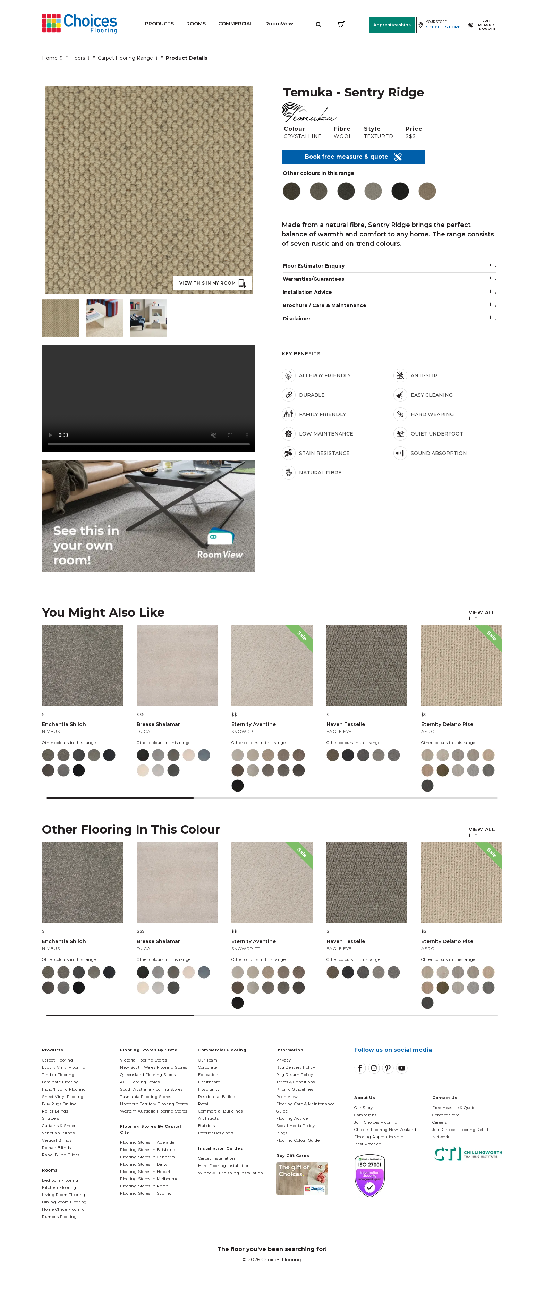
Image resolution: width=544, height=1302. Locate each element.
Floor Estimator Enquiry (389, 265)
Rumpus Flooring (59, 1216)
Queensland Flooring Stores (148, 1074)
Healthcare (209, 1082)
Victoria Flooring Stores (143, 1060)
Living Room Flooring (63, 1194)
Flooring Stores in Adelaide (147, 1142)
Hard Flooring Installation (224, 1165)
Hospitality (209, 1089)
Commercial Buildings (220, 1111)
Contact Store (445, 1115)
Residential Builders (218, 1096)
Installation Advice (389, 292)
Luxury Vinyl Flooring (64, 1067)
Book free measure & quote (353, 157)
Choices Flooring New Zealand (385, 1129)
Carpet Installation (216, 1158)
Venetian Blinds (58, 1133)
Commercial (235, 23)
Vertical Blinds (56, 1140)
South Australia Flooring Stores (151, 1089)
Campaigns (365, 1115)
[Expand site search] (318, 24)
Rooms (196, 23)
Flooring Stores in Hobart (145, 1171)
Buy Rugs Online (59, 1103)
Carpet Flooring (57, 1060)
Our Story (363, 1107)
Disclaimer (389, 318)
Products (159, 23)
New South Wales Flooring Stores (153, 1067)
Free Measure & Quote (454, 1107)
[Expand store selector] (439, 25)
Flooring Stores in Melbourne (149, 1178)
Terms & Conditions (295, 1082)
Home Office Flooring (63, 1209)
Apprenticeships (390, 24)
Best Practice (367, 1144)
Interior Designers (216, 1133)
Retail (204, 1103)
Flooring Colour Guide (298, 1140)
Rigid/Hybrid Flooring (64, 1089)
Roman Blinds (56, 1147)
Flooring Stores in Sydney (146, 1193)
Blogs (282, 1133)
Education (208, 1074)
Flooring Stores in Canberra (147, 1157)
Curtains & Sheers (59, 1125)
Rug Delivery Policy (295, 1067)
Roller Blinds (55, 1111)
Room (279, 23)
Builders (206, 1125)
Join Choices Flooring (376, 1122)
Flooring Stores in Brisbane (147, 1149)
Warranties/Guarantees (389, 279)
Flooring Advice (292, 1118)
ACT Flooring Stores (140, 1082)
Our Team (207, 1060)
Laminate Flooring (60, 1082)
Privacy (283, 1060)
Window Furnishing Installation (230, 1172)
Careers (439, 1122)
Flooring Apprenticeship (378, 1136)
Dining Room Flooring (64, 1202)
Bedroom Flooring (60, 1180)
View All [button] (482, 613)
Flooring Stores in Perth (144, 1186)
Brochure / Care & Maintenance (389, 305)
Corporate (207, 1067)
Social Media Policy (295, 1125)
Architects (208, 1118)
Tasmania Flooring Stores (145, 1096)
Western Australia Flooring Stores (153, 1111)
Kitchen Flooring (59, 1187)
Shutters (50, 1118)
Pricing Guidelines (295, 1089)
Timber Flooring (58, 1074)
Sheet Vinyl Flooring (63, 1096)
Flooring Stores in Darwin (146, 1164)
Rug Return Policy (294, 1074)
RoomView (287, 1096)
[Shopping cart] (341, 24)
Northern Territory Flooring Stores (154, 1103)
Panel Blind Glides (61, 1154)
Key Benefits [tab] (301, 353)
